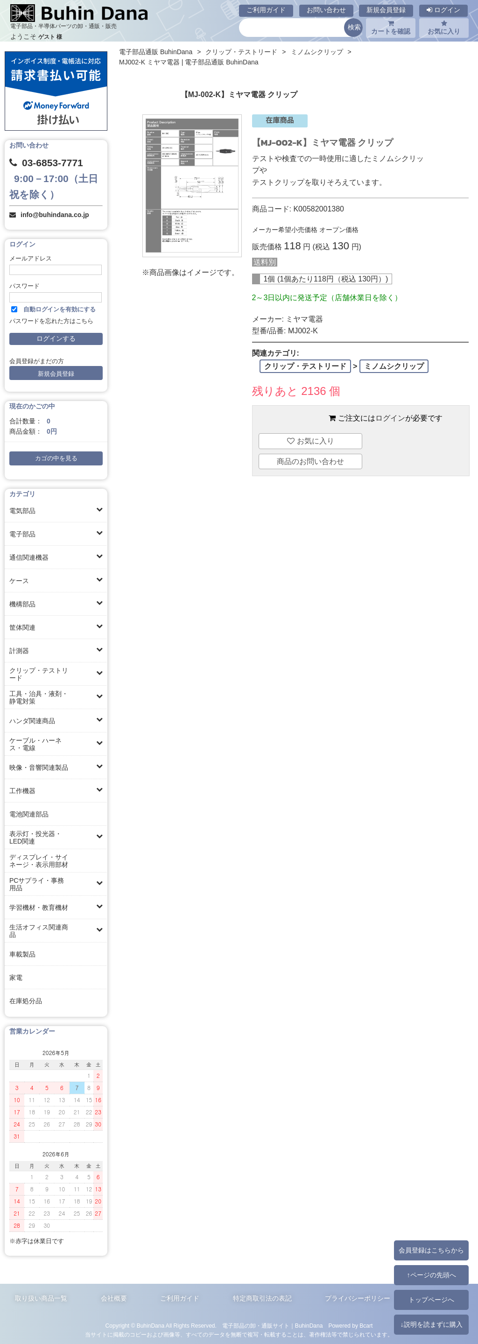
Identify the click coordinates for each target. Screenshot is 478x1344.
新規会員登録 (386, 10)
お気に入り (444, 27)
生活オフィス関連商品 (38, 930)
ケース (19, 580)
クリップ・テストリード (38, 674)
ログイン (443, 10)
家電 (15, 977)
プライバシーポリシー (357, 1298)
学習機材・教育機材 (38, 907)
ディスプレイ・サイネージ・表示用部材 (38, 860)
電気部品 (22, 510)
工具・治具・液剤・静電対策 (38, 697)
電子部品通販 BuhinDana (155, 52)
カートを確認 (390, 27)
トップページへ (431, 1299)
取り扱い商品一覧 (41, 1298)
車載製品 (22, 954)
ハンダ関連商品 (32, 721)
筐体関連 (22, 627)
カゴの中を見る (56, 458)
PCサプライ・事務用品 (36, 884)
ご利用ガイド (266, 10)
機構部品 (22, 604)
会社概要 (114, 1298)
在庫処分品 (25, 1001)
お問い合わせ (326, 10)
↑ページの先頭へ (431, 1275)
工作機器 (22, 791)
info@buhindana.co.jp (55, 214)
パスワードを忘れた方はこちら (51, 321)
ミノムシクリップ (317, 52)
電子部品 (22, 534)
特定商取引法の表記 (262, 1298)
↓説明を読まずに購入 (431, 1324)
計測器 (19, 650)
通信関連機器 (29, 557)
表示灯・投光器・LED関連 (35, 837)
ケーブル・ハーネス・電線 (35, 744)
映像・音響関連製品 (38, 767)
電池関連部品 (29, 814)
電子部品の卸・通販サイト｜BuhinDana (273, 1326)
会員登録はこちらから (431, 1250)
